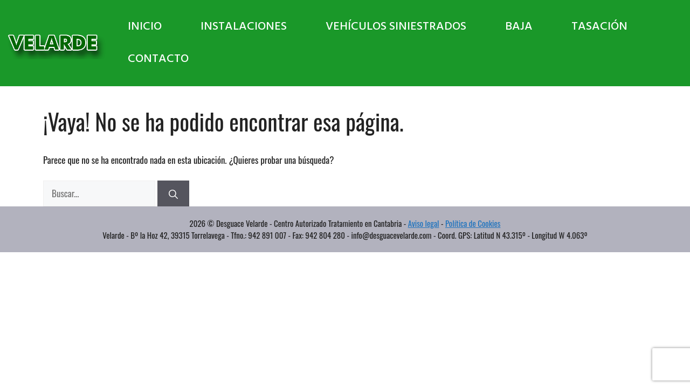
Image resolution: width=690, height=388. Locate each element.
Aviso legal (423, 223)
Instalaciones (244, 26)
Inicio (145, 26)
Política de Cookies (473, 223)
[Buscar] (173, 193)
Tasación (599, 26)
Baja (519, 26)
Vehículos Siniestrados (396, 26)
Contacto (158, 59)
